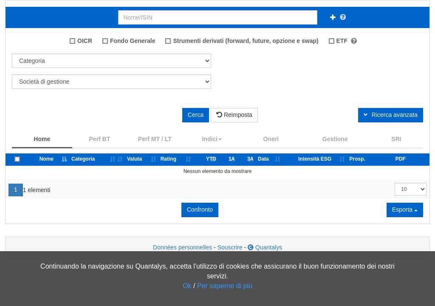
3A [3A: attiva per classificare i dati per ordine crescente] (250, 159)
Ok (187, 285)
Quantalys (265, 247)
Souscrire (230, 247)
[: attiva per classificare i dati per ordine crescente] (121, 159)
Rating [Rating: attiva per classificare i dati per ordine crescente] (168, 159)
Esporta (405, 209)
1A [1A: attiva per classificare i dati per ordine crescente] (232, 159)
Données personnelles (182, 247)
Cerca (195, 114)
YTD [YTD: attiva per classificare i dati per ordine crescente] (211, 159)
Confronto (200, 209)
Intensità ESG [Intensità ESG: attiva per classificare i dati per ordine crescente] (314, 159)
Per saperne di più (224, 285)
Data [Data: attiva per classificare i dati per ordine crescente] (263, 159)
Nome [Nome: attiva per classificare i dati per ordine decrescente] (47, 159)
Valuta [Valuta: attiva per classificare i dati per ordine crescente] (134, 159)
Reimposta (234, 114)
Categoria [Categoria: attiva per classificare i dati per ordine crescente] (83, 159)
